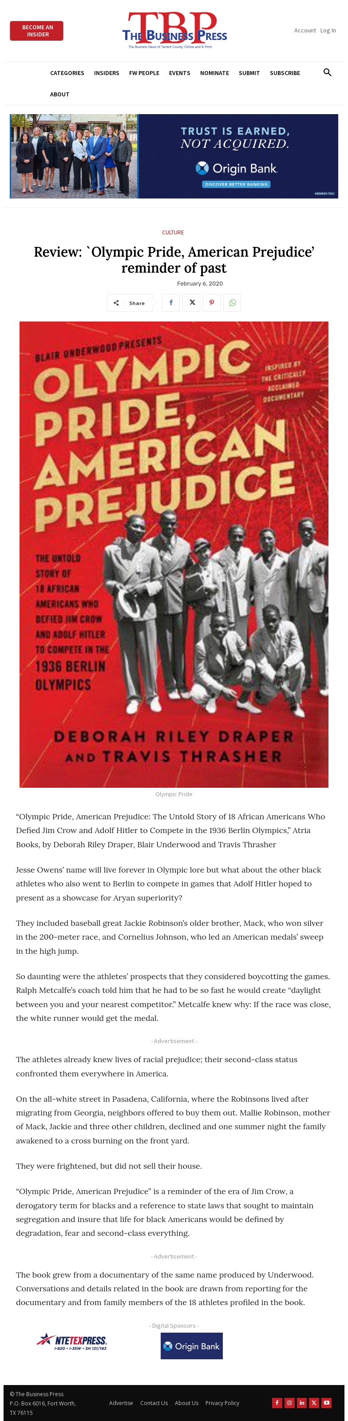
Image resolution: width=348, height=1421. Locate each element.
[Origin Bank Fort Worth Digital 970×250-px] (174, 156)
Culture (173, 232)
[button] (327, 72)
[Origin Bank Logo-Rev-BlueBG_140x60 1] (191, 1346)
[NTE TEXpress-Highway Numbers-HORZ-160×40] (71, 1341)
